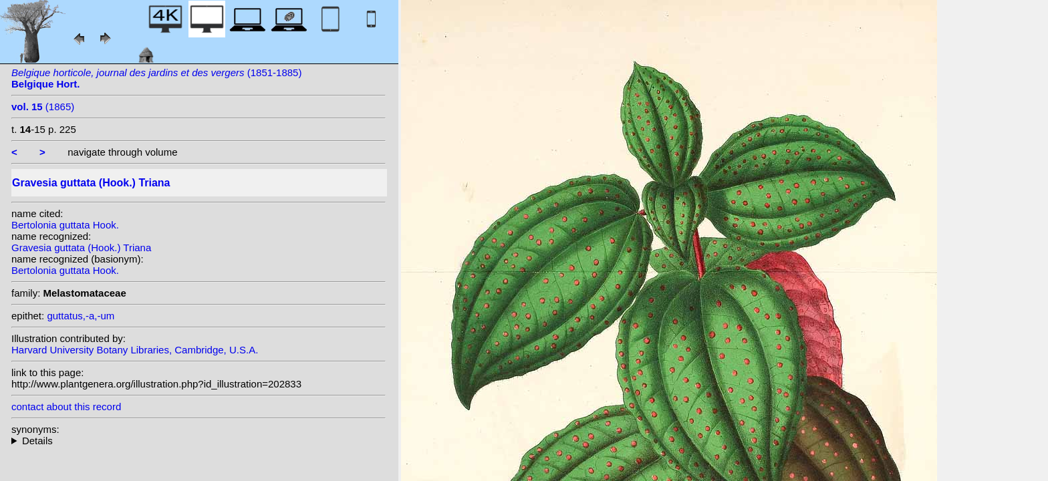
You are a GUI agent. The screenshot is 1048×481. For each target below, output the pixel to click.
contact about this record (66, 406)
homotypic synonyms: (198, 440)
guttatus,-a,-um (80, 315)
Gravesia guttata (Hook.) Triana (81, 247)
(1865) (42, 106)
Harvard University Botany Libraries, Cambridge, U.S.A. (134, 349)
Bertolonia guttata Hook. (65, 224)
